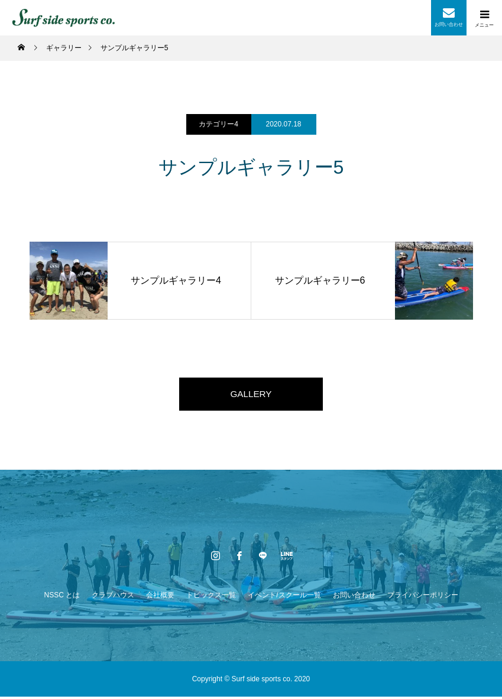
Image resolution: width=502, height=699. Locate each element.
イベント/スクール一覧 (284, 597)
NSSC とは (62, 597)
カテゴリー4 (218, 124)
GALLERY (251, 395)
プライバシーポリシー (422, 597)
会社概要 (160, 597)
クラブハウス (113, 597)
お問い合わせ (354, 597)
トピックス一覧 (211, 597)
